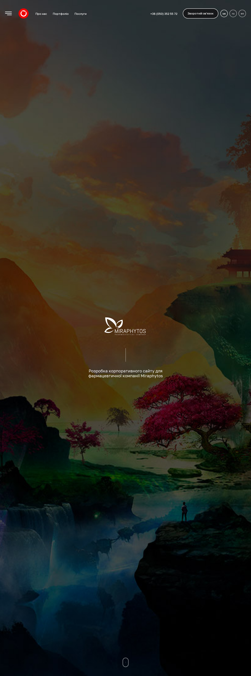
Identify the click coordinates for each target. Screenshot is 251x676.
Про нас (41, 13)
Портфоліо (61, 13)
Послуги (80, 13)
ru (233, 13)
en (242, 13)
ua (224, 13)
